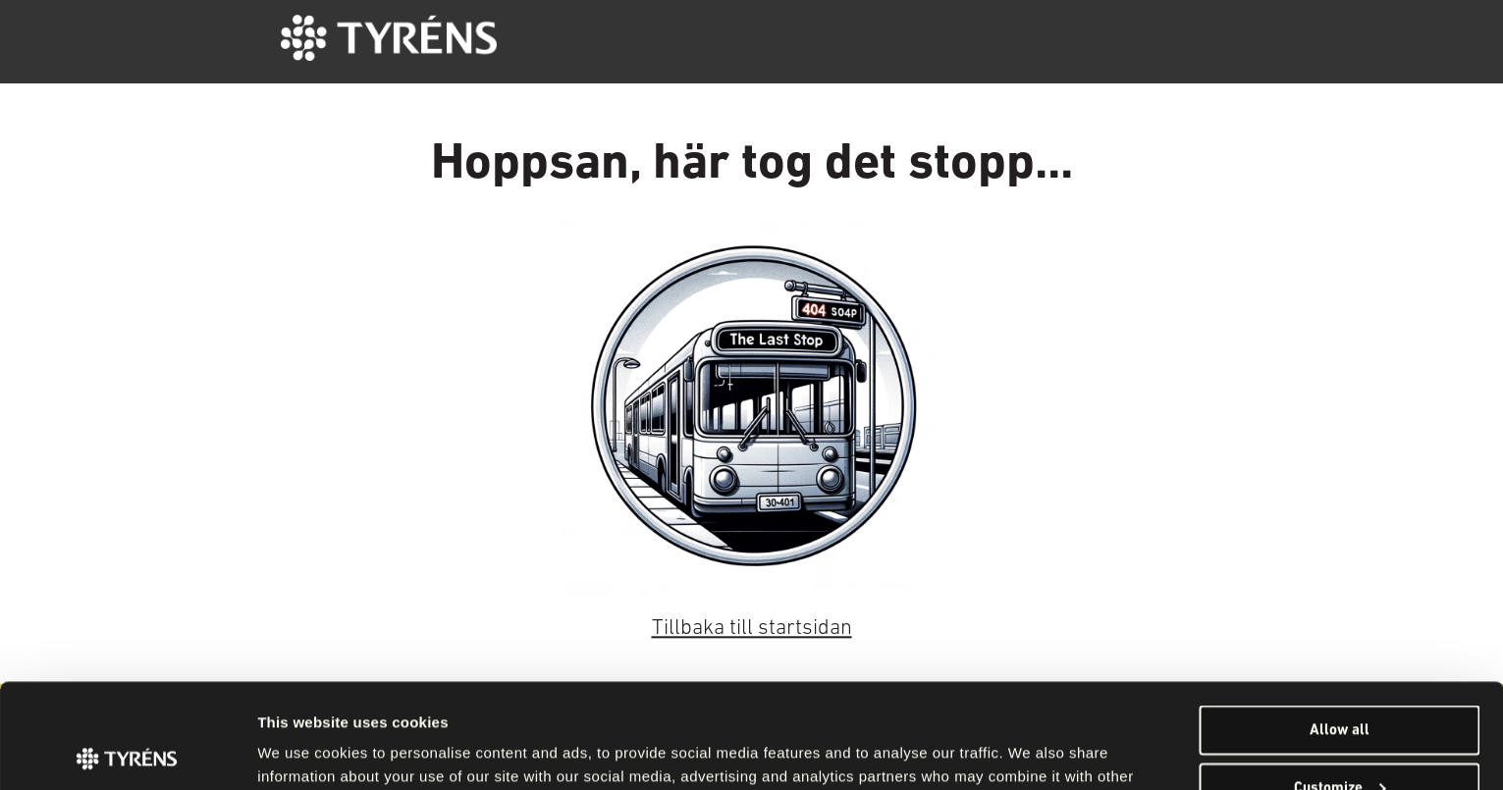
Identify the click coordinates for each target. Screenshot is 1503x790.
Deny (1339, 741)
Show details (299, 750)
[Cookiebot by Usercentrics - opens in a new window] (127, 751)
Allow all (1339, 625)
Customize (1340, 683)
